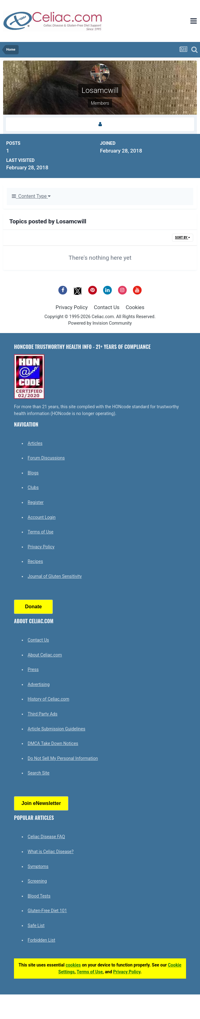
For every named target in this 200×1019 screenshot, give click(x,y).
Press (33, 669)
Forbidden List (41, 940)
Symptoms (38, 866)
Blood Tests (39, 895)
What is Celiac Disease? (51, 851)
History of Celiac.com (48, 699)
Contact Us (106, 307)
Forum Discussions (46, 457)
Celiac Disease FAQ (46, 836)
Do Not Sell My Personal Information (63, 758)
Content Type (31, 196)
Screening (37, 881)
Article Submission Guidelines (56, 728)
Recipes (35, 561)
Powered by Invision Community (100, 323)
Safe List (36, 925)
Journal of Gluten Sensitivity (55, 576)
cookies (73, 964)
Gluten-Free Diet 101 (47, 910)
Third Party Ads (42, 713)
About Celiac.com (45, 654)
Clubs (33, 487)
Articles (35, 443)
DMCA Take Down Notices (53, 743)
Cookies (135, 307)
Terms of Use (40, 531)
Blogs (33, 472)
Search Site (38, 772)
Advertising (38, 684)
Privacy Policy (72, 307)
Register (35, 502)
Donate (33, 606)
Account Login (42, 517)
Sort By (182, 237)
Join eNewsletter (41, 803)
